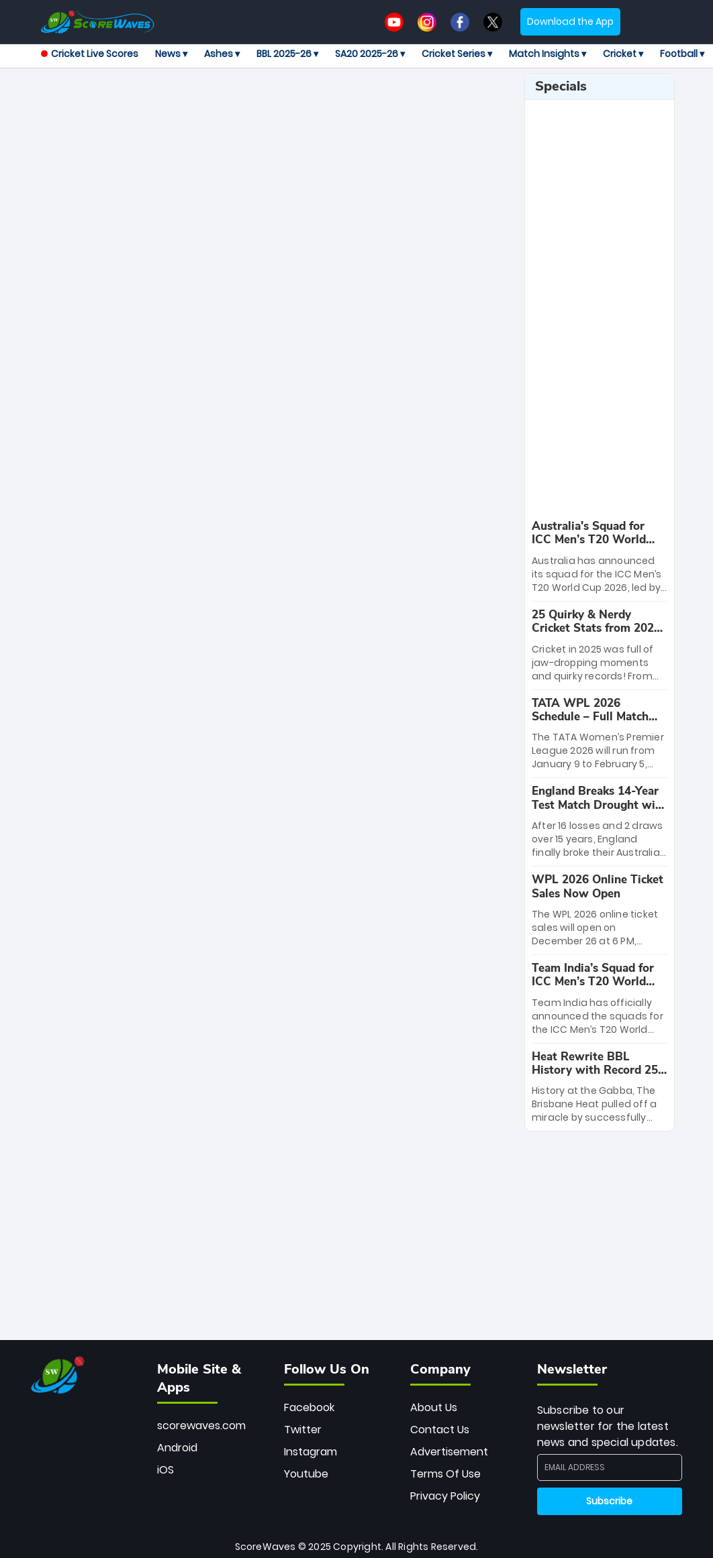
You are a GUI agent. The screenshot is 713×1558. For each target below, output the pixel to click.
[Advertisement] (295, 103)
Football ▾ (682, 53)
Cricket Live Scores (89, 53)
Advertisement (449, 1452)
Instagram (310, 1452)
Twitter (303, 1430)
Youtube (306, 1474)
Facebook (309, 1407)
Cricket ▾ (623, 53)
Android (177, 1448)
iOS (165, 1470)
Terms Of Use (445, 1474)
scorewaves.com (201, 1426)
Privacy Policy (445, 1496)
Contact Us (439, 1430)
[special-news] (599, 557)
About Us (433, 1407)
